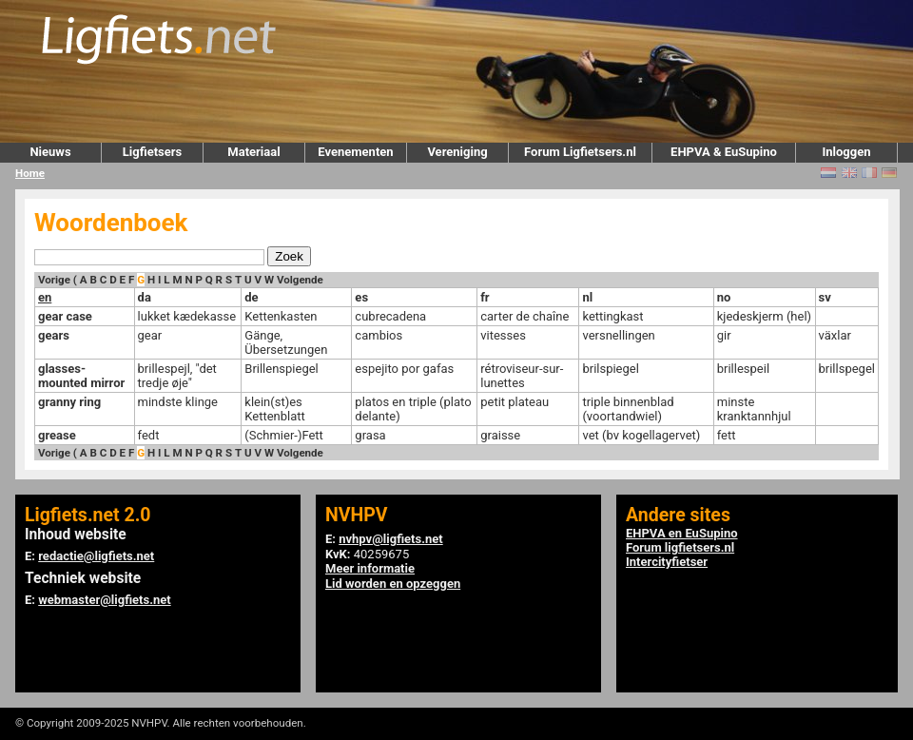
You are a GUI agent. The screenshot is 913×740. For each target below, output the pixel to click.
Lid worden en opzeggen (392, 583)
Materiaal (253, 152)
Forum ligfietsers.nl (680, 547)
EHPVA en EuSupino (682, 533)
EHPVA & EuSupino (723, 152)
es (361, 297)
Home (30, 173)
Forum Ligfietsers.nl (580, 152)
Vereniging (457, 152)
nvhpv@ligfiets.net (390, 539)
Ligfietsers (152, 152)
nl (587, 297)
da (144, 297)
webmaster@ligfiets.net (104, 600)
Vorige (54, 279)
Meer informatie (370, 568)
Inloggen (846, 152)
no (724, 297)
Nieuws (49, 152)
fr (484, 297)
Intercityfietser (667, 562)
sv (825, 297)
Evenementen (355, 152)
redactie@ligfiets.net (96, 556)
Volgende (300, 279)
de (251, 297)
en (44, 297)
